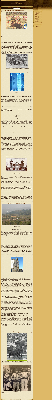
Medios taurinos (37, 21)
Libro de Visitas (37, 20)
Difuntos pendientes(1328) (37, 18)
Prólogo (36, 14)
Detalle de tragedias (37, 17)
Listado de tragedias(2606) (37, 16)
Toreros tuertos (37, 19)
